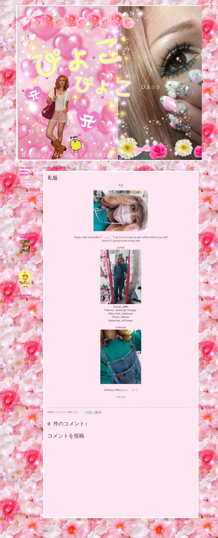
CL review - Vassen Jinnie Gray (26, 194)
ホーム (120, 524)
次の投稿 (49, 524)
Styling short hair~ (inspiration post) (26, 206)
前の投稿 (192, 524)
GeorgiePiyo (29, 256)
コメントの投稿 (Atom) (60, 531)
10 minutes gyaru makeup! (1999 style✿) (28, 183)
